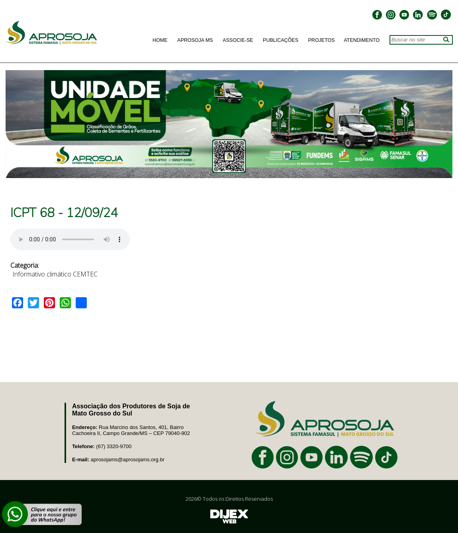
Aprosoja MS (195, 40)
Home (160, 40)
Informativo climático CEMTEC (55, 274)
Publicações (280, 40)
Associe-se (238, 40)
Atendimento (362, 40)
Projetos (321, 40)
